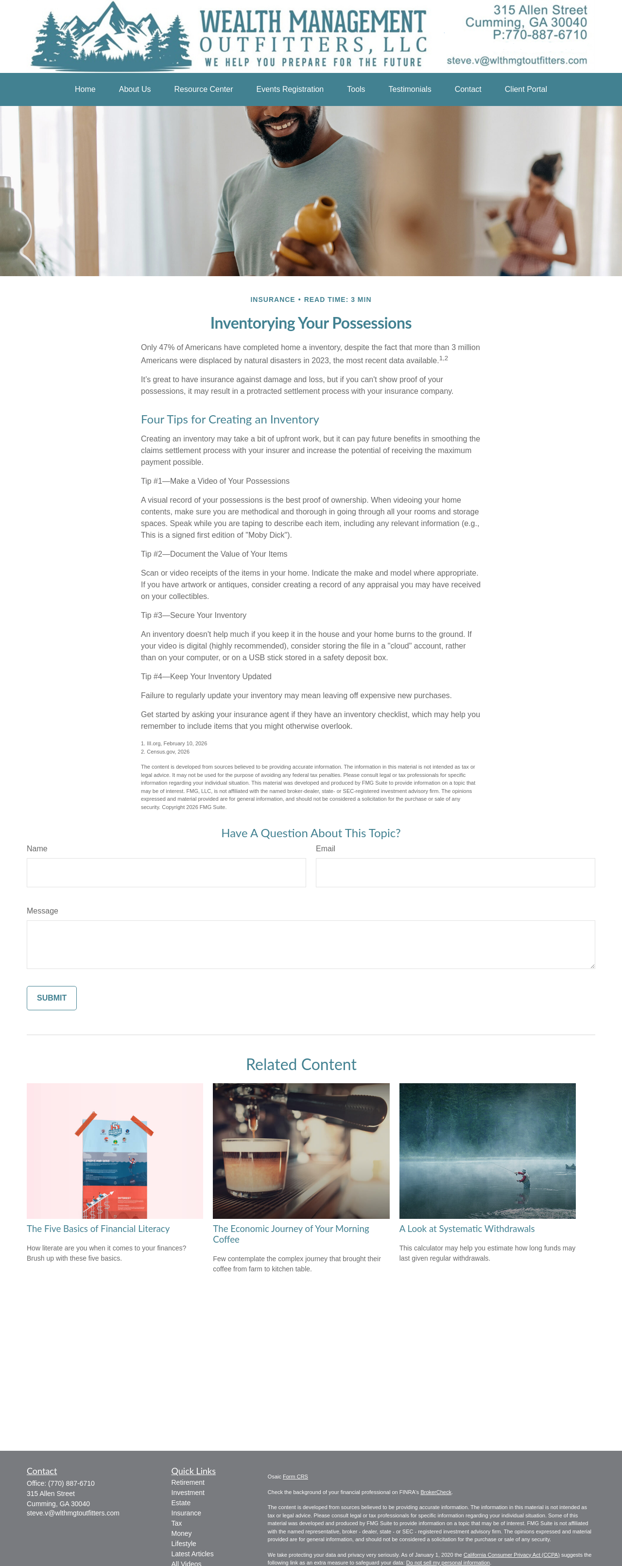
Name (37, 849)
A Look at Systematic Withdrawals (467, 1228)
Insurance (186, 1513)
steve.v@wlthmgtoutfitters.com (73, 1513)
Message (42, 911)
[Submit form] (52, 998)
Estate (181, 1503)
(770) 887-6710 (71, 1483)
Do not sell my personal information (448, 1563)
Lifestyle (184, 1544)
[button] (85, 89)
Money (182, 1533)
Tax (177, 1523)
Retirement (188, 1482)
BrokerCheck (435, 1492)
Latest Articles (193, 1554)
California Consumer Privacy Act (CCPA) (512, 1555)
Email (325, 849)
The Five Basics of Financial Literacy (98, 1228)
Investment (188, 1492)
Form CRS (295, 1476)
